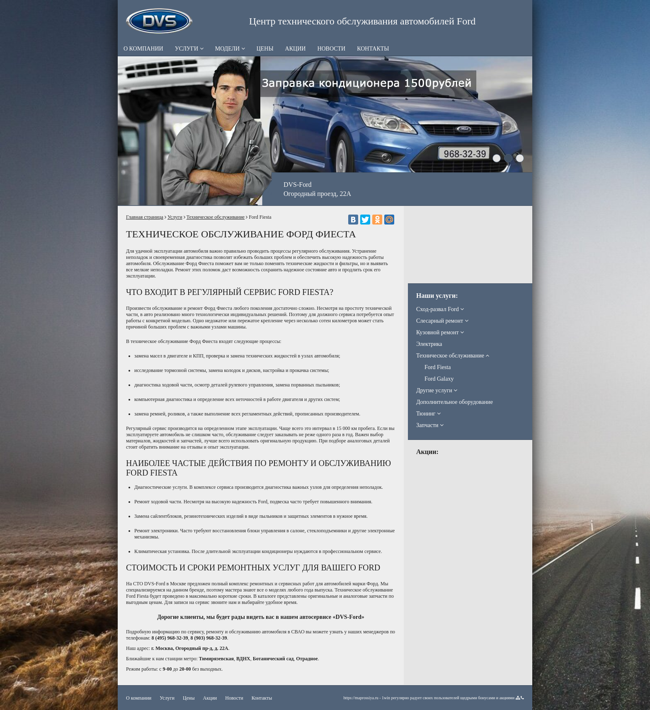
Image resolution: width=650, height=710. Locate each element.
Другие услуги (436, 390)
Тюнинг (428, 414)
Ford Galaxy (439, 379)
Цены (265, 49)
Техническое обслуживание (216, 217)
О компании (143, 49)
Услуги (189, 49)
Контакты (373, 49)
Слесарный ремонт (442, 321)
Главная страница (144, 217)
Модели (230, 49)
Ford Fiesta (437, 367)
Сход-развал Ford (440, 309)
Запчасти (430, 425)
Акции (295, 49)
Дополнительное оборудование (454, 402)
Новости (331, 49)
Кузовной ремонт (440, 332)
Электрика (429, 344)
